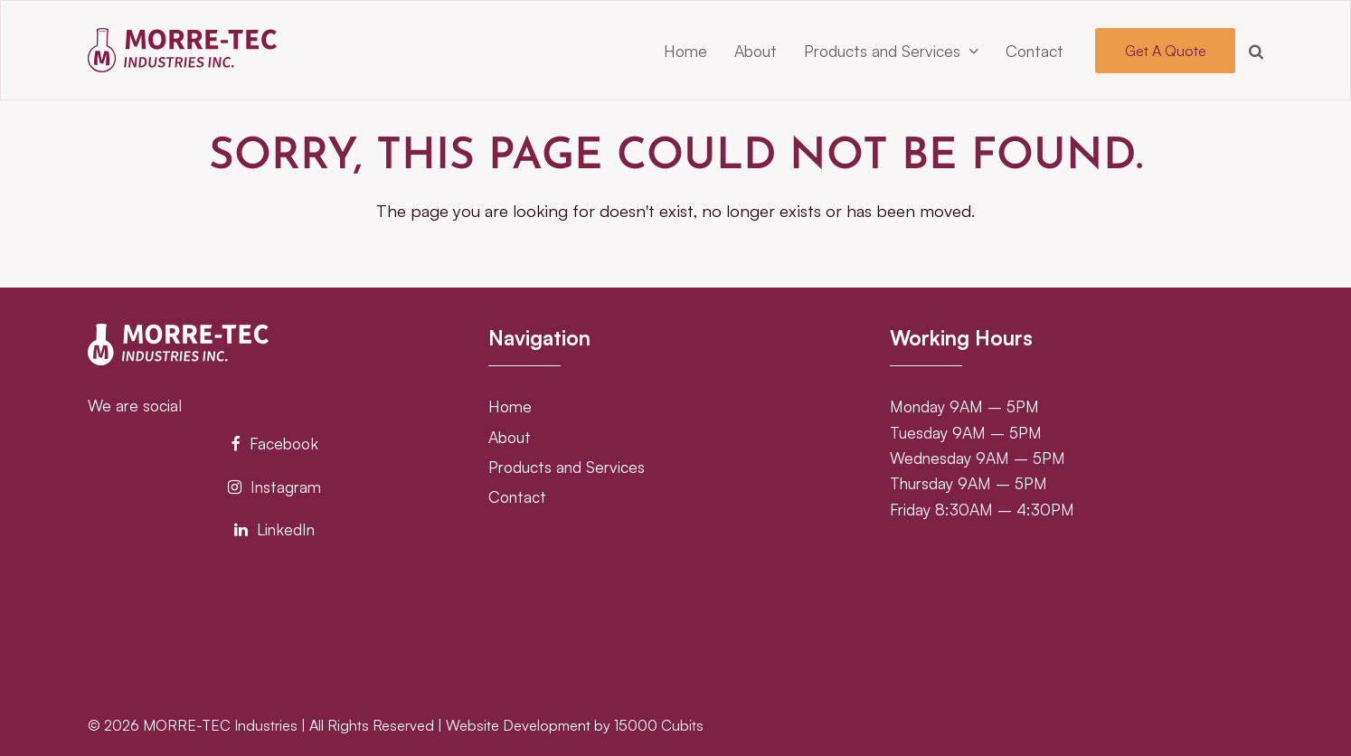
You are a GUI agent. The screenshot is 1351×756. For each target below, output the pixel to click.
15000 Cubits (659, 725)
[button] (1256, 50)
